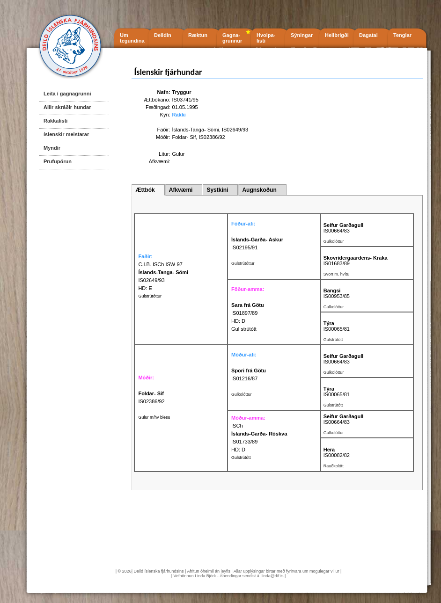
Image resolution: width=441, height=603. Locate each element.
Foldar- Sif (184, 137)
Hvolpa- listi (266, 38)
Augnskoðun (259, 190)
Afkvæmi (181, 190)
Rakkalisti (55, 121)
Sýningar (302, 35)
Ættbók (144, 190)
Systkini (217, 190)
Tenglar (402, 35)
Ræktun (197, 35)
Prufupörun (58, 161)
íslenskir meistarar (66, 134)
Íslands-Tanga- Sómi (195, 129)
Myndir (52, 148)
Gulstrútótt (241, 457)
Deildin (162, 35)
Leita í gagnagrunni (67, 93)
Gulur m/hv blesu (154, 417)
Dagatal (368, 35)
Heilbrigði (337, 35)
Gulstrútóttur (150, 296)
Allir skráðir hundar (67, 107)
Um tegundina (132, 38)
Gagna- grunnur (232, 38)
